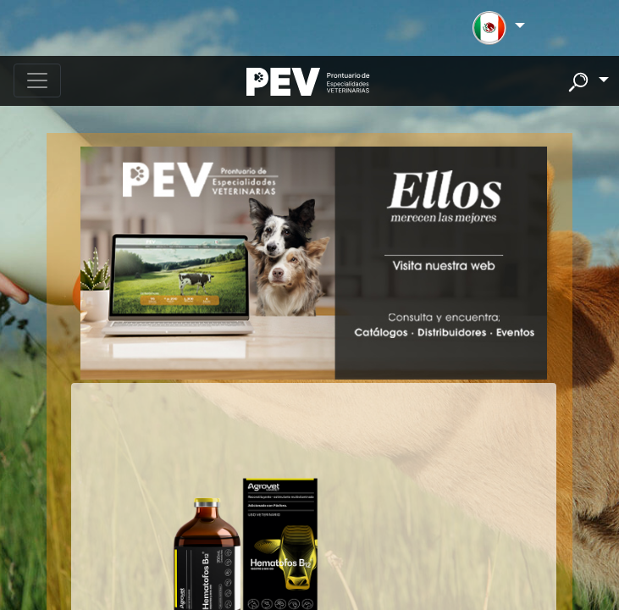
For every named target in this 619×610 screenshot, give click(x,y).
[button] (498, 28)
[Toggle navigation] (37, 80)
